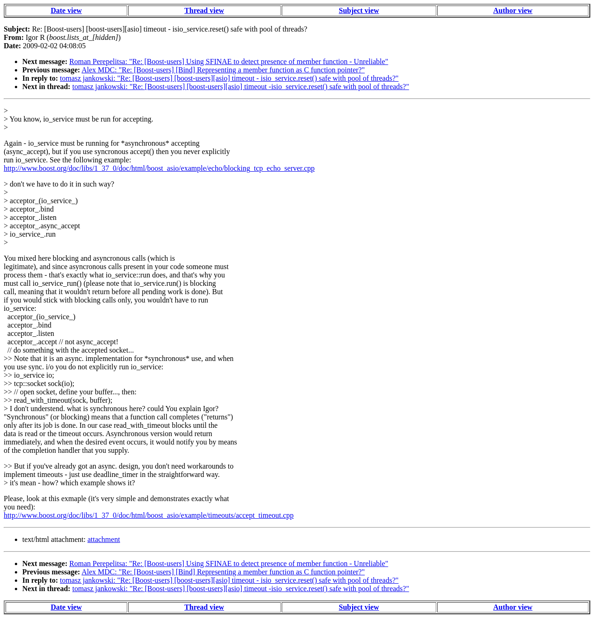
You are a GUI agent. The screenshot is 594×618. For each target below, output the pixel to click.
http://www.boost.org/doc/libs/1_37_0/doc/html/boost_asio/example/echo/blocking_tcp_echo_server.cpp (159, 168)
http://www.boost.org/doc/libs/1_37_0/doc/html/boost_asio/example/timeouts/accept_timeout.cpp (149, 515)
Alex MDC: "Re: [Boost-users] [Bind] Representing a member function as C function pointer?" (223, 70)
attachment (103, 539)
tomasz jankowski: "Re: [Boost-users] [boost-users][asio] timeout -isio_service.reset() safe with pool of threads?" (240, 86)
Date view (66, 10)
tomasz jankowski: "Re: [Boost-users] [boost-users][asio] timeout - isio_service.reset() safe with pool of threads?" (229, 78)
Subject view (359, 10)
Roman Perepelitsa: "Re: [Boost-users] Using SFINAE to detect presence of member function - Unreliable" (228, 61)
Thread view (204, 10)
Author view (513, 10)
